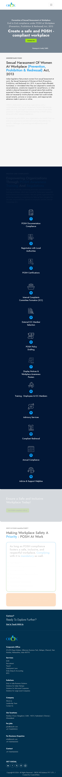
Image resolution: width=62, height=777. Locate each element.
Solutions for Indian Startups (15, 686)
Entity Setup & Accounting (14, 671)
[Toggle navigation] (51, 5)
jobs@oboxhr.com (12, 727)
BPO (7, 673)
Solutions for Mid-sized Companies (17, 688)
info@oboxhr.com (11, 739)
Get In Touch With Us (14, 624)
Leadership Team (11, 703)
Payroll (8, 666)
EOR (7, 661)
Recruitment (10, 663)
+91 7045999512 (12, 729)
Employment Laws (12, 668)
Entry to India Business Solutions (16, 683)
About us (9, 701)
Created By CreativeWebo (31, 775)
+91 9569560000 (12, 742)
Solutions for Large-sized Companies (18, 691)
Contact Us (31, 41)
